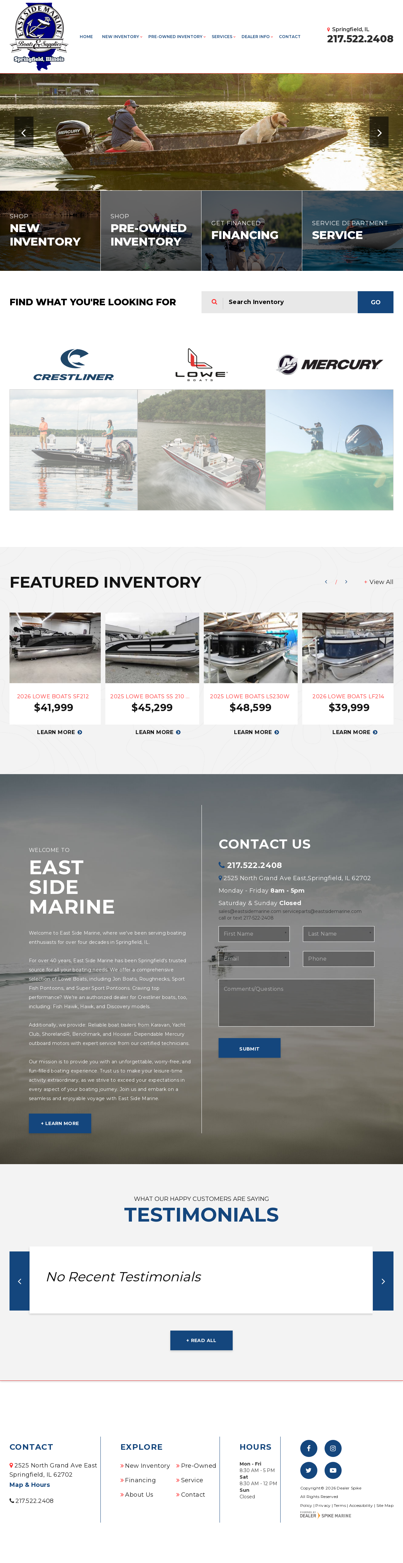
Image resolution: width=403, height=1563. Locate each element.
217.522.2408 (254, 865)
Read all (204, 1340)
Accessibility (361, 1505)
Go (376, 302)
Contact (290, 36)
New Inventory (147, 1465)
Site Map (384, 1505)
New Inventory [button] (120, 36)
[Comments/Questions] (296, 1003)
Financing (140, 1480)
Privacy (322, 1505)
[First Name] (254, 934)
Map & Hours (30, 1484)
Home (86, 36)
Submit (249, 1049)
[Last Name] (338, 934)
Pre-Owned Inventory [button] (175, 36)
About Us (139, 1494)
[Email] (254, 959)
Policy (306, 1505)
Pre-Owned (199, 1465)
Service (192, 1480)
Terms (340, 1505)
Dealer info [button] (256, 36)
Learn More (62, 1123)
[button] (23, 132)
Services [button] (222, 36)
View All (381, 582)
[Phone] (338, 959)
